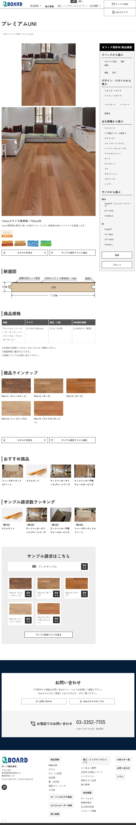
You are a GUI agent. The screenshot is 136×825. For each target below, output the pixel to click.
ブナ (105, 169)
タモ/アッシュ (109, 174)
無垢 (105, 65)
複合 (121, 61)
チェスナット (109, 164)
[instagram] (4, 793)
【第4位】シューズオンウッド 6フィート (85, 529)
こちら (35, 348)
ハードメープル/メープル (114, 148)
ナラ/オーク (108, 128)
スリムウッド (32, 482)
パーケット (123, 104)
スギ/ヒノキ (108, 179)
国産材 (106, 113)
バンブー (107, 184)
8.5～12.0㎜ (108, 211)
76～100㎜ (107, 234)
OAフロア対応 (109, 61)
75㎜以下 (107, 229)
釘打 (113, 72)
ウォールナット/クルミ (113, 143)
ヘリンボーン (109, 104)
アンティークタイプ (111, 96)
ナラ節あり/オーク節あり (114, 133)
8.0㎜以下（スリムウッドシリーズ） (116, 204)
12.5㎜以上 (107, 216)
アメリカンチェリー (111, 153)
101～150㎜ (108, 239)
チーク (106, 158)
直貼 (105, 72)
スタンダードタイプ (111, 91)
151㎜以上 (107, 244)
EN (77, 5)
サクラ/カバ (108, 138)
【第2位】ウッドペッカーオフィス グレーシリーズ (36, 529)
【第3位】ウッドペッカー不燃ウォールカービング (59, 529)
